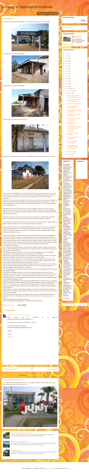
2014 (67, 73)
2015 (67, 71)
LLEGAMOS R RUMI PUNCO (72, 134)
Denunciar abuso (69, 303)
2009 (67, 86)
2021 (67, 61)
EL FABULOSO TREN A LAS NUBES (73, 119)
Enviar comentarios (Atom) (34, 375)
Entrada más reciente (10, 369)
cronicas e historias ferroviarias (27, 7)
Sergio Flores (78, 36)
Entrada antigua (52, 369)
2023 (67, 56)
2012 (67, 78)
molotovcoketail (49, 468)
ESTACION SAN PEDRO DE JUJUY (20, 441)
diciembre (70, 88)
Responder (10, 336)
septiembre (70, 151)
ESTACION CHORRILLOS (74, 103)
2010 (67, 83)
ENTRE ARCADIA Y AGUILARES (72, 142)
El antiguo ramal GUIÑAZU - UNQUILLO (21, 433)
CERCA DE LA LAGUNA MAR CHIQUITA (73, 127)
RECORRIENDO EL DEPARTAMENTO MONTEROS (72, 147)
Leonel (9, 315)
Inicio (32, 369)
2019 (67, 63)
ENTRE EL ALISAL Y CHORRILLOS (72, 107)
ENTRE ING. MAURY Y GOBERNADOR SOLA (73, 96)
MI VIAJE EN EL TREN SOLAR (13, 379)
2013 (67, 76)
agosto (69, 154)
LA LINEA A (69, 130)
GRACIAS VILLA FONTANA (71, 123)
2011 (67, 81)
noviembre (70, 91)
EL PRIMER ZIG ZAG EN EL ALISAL (73, 111)
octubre (69, 93)
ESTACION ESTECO (16, 450)
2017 (67, 68)
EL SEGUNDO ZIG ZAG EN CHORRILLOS (73, 100)
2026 (67, 53)
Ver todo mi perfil (68, 44)
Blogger (68, 468)
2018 (67, 66)
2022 (67, 58)
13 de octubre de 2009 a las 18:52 (21, 315)
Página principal (67, 27)
